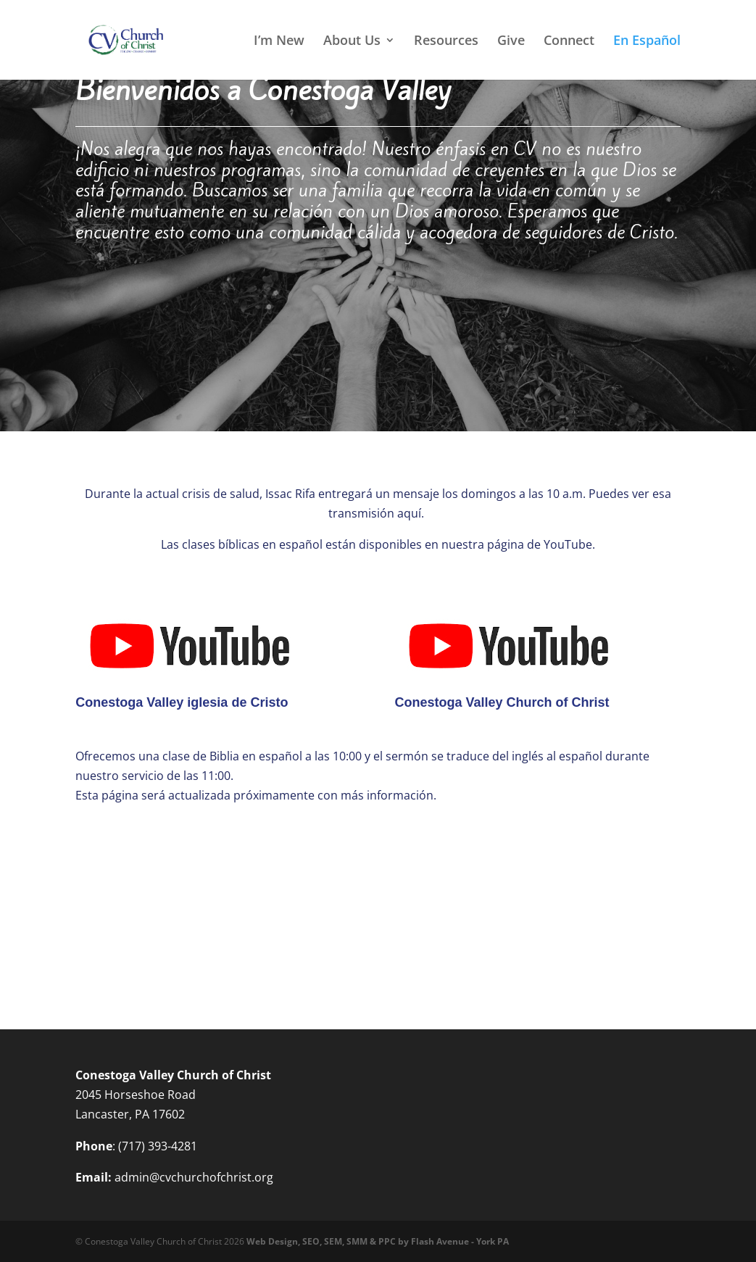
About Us (352, 42)
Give (511, 42)
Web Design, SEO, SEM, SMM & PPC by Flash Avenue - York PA (377, 1241)
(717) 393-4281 (157, 1146)
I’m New (279, 42)
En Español (647, 42)
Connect (569, 42)
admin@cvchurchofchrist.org (194, 1177)
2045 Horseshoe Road (135, 1095)
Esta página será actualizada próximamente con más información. (255, 795)
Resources (446, 42)
